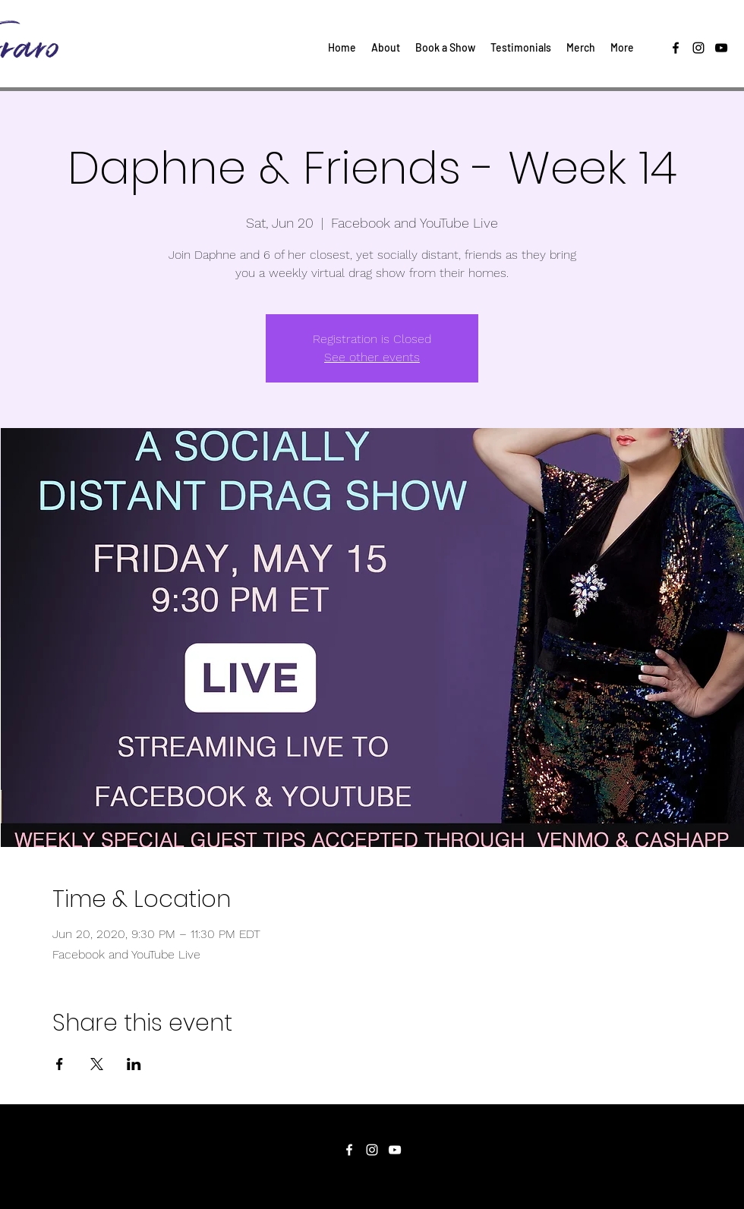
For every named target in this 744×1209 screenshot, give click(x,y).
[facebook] (675, 47)
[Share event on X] (97, 1064)
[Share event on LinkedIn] (134, 1064)
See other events (372, 357)
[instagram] (698, 47)
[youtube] (721, 47)
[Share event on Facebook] (59, 1064)
